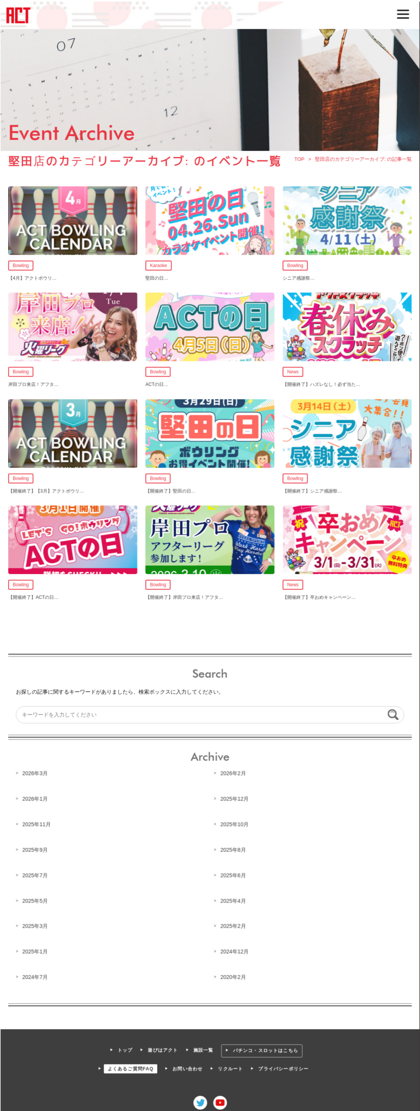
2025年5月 (36, 899)
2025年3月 (36, 924)
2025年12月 (234, 797)
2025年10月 (234, 823)
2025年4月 (232, 899)
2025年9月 (36, 848)
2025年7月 (36, 873)
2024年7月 (36, 975)
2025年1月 (36, 949)
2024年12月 (234, 949)
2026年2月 (232, 772)
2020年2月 (232, 975)
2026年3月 (36, 772)
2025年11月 (37, 823)
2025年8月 (232, 848)
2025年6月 (232, 873)
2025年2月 (232, 924)
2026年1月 (36, 797)
